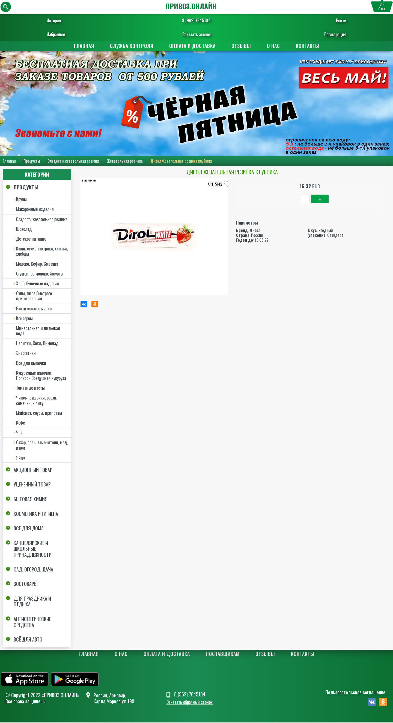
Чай (19, 432)
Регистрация (319, 34)
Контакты (307, 45)
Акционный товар (33, 470)
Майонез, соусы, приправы (39, 413)
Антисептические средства (32, 622)
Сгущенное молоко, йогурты (39, 274)
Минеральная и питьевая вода (38, 331)
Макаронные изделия (35, 209)
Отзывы (241, 45)
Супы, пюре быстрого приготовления (34, 296)
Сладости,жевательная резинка (73, 161)
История (70, 20)
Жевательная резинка (125, 161)
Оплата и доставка (192, 45)
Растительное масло (34, 308)
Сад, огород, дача (33, 569)
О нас (273, 45)
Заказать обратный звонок (189, 702)
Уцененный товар (32, 484)
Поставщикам (223, 654)
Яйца (20, 458)
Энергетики (26, 353)
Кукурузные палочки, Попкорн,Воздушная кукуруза (41, 376)
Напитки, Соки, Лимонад (37, 343)
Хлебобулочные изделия (37, 283)
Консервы (24, 318)
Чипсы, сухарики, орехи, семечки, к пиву (36, 401)
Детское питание (31, 239)
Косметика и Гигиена (36, 514)
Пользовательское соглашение (355, 692)
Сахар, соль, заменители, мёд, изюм (42, 445)
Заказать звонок (196, 34)
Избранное (72, 34)
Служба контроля (131, 45)
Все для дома (29, 528)
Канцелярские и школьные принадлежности (33, 549)
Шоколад (24, 229)
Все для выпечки (31, 363)
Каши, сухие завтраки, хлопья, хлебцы (42, 251)
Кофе (20, 423)
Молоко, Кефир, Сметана (37, 264)
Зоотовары (26, 584)
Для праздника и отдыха (32, 601)
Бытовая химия (30, 499)
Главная (84, 45)
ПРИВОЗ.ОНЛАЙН (191, 6)
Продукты (31, 161)
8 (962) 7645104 (196, 20)
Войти (324, 20)
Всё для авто (28, 639)
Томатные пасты (30, 388)
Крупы (21, 199)
